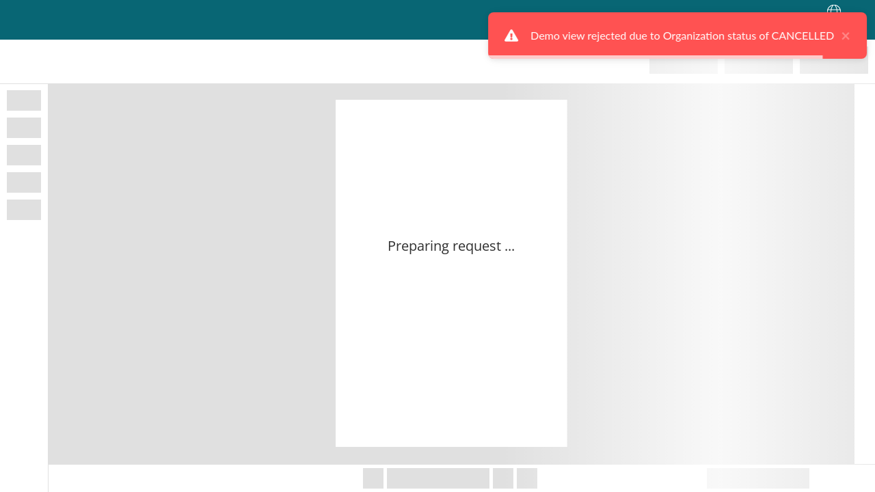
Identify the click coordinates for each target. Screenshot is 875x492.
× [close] (842, 35)
